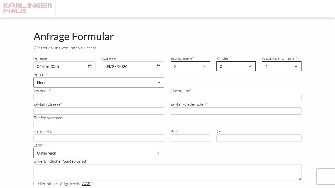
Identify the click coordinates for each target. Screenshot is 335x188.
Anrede (40, 74)
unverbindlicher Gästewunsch (60, 160)
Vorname (41, 90)
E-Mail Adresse (47, 104)
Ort (219, 131)
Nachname (180, 90)
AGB (86, 183)
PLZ (174, 131)
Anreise (40, 58)
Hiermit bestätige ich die (62, 183)
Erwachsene (181, 58)
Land (38, 144)
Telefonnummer (48, 117)
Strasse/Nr (43, 131)
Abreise (109, 58)
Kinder (222, 58)
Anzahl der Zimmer (279, 58)
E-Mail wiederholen (188, 104)
